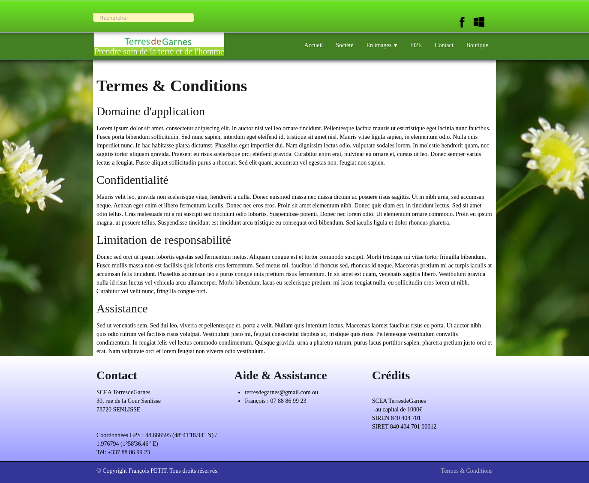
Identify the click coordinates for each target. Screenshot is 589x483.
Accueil (313, 45)
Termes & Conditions (467, 471)
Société (344, 45)
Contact (444, 45)
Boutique (477, 45)
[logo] (159, 41)
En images (382, 45)
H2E (416, 45)
